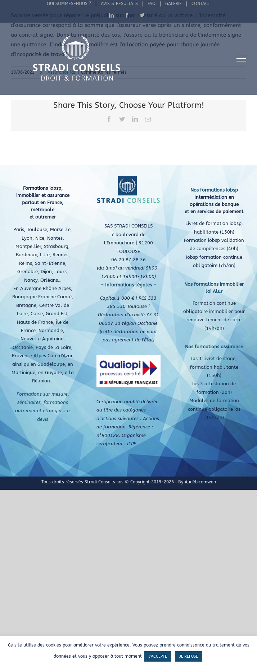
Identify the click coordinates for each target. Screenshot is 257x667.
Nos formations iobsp (214, 190)
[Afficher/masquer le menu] (241, 58)
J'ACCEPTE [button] (158, 656)
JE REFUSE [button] (188, 656)
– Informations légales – (128, 285)
